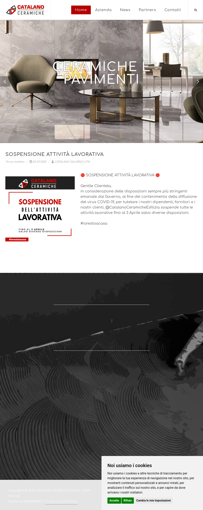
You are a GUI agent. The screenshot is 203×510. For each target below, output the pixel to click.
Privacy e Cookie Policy (61, 501)
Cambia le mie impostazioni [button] (153, 500)
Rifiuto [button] (128, 500)
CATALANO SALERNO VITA (70, 161)
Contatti (172, 10)
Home (81, 10)
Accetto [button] (114, 500)
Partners (147, 10)
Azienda (103, 10)
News (125, 10)
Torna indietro (14, 161)
